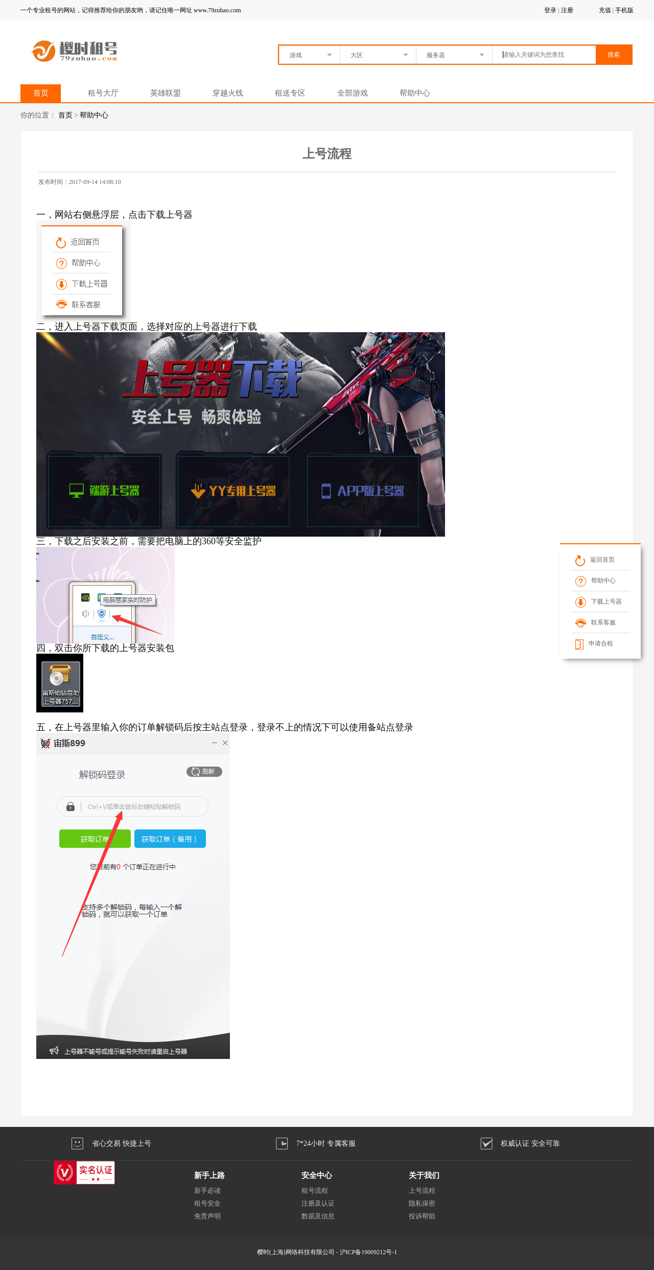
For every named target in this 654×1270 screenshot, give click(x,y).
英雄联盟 (165, 93)
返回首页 (595, 559)
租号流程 (314, 1190)
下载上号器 (598, 601)
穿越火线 (228, 93)
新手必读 (207, 1190)
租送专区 (290, 93)
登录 (550, 10)
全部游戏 (352, 93)
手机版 (624, 10)
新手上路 (209, 1175)
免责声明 (207, 1216)
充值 (605, 10)
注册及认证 (318, 1203)
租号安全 (207, 1203)
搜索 (614, 54)
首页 (41, 93)
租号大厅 (103, 93)
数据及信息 (318, 1216)
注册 (567, 10)
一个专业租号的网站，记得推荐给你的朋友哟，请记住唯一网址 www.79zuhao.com (130, 10)
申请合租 (594, 643)
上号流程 (422, 1190)
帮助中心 (415, 93)
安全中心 (316, 1175)
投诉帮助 (422, 1216)
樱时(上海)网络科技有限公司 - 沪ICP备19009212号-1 (327, 1252)
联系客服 (595, 622)
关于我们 (424, 1175)
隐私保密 (422, 1203)
